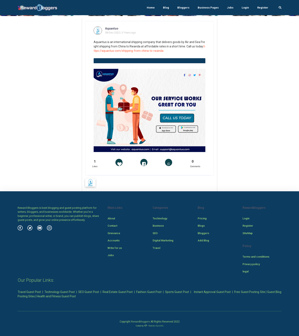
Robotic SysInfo (153, 326)
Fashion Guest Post (149, 292)
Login (245, 7)
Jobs (230, 7)
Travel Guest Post (29, 292)
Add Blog (203, 240)
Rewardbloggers (140, 321)
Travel (156, 248)
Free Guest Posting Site (249, 292)
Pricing (202, 218)
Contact (112, 225)
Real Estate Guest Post (118, 292)
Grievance (114, 233)
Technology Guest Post (59, 292)
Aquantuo (111, 28)
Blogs (201, 225)
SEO (155, 233)
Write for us (115, 248)
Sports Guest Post (177, 292)
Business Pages (208, 7)
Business (158, 225)
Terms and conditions (256, 256)
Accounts (114, 240)
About (111, 218)
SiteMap (248, 233)
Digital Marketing (163, 240)
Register (262, 7)
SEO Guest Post (88, 292)
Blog (166, 7)
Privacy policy (251, 264)
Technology (160, 218)
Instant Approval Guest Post (212, 292)
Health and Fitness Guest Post (56, 296)
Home (151, 7)
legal (246, 271)
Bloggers (183, 7)
